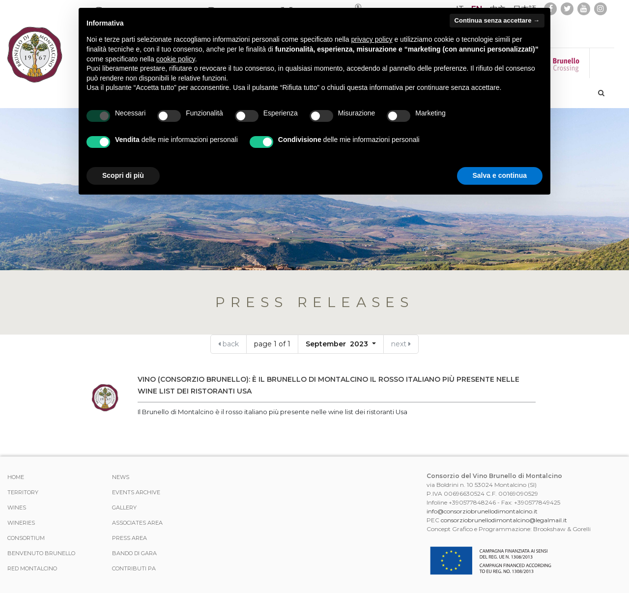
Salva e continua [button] (500, 175)
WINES (16, 507)
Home (15, 477)
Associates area (137, 522)
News (120, 477)
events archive (136, 492)
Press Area (129, 538)
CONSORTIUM (26, 538)
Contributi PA (134, 568)
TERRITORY (22, 492)
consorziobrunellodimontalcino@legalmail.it (504, 520)
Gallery (124, 507)
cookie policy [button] (175, 59)
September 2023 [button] (338, 343)
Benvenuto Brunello (41, 553)
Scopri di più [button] (123, 175)
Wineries (21, 522)
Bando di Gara (134, 553)
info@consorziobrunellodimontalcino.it (482, 511)
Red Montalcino (32, 568)
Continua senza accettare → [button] (497, 20)
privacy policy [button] (372, 39)
